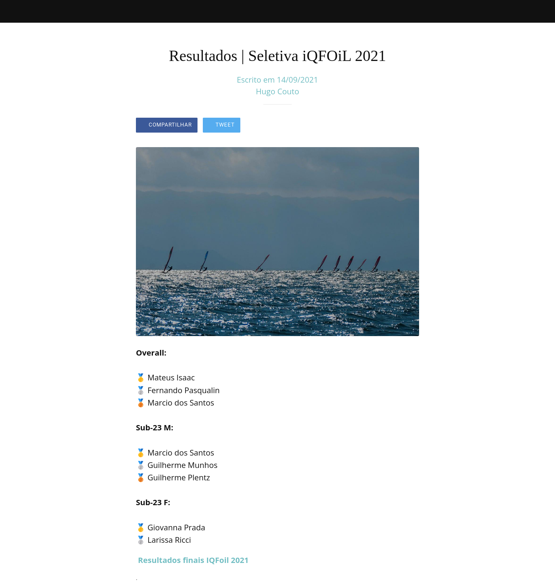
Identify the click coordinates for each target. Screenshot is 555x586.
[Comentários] (410, 125)
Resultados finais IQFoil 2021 (193, 559)
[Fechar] (14, 11)
